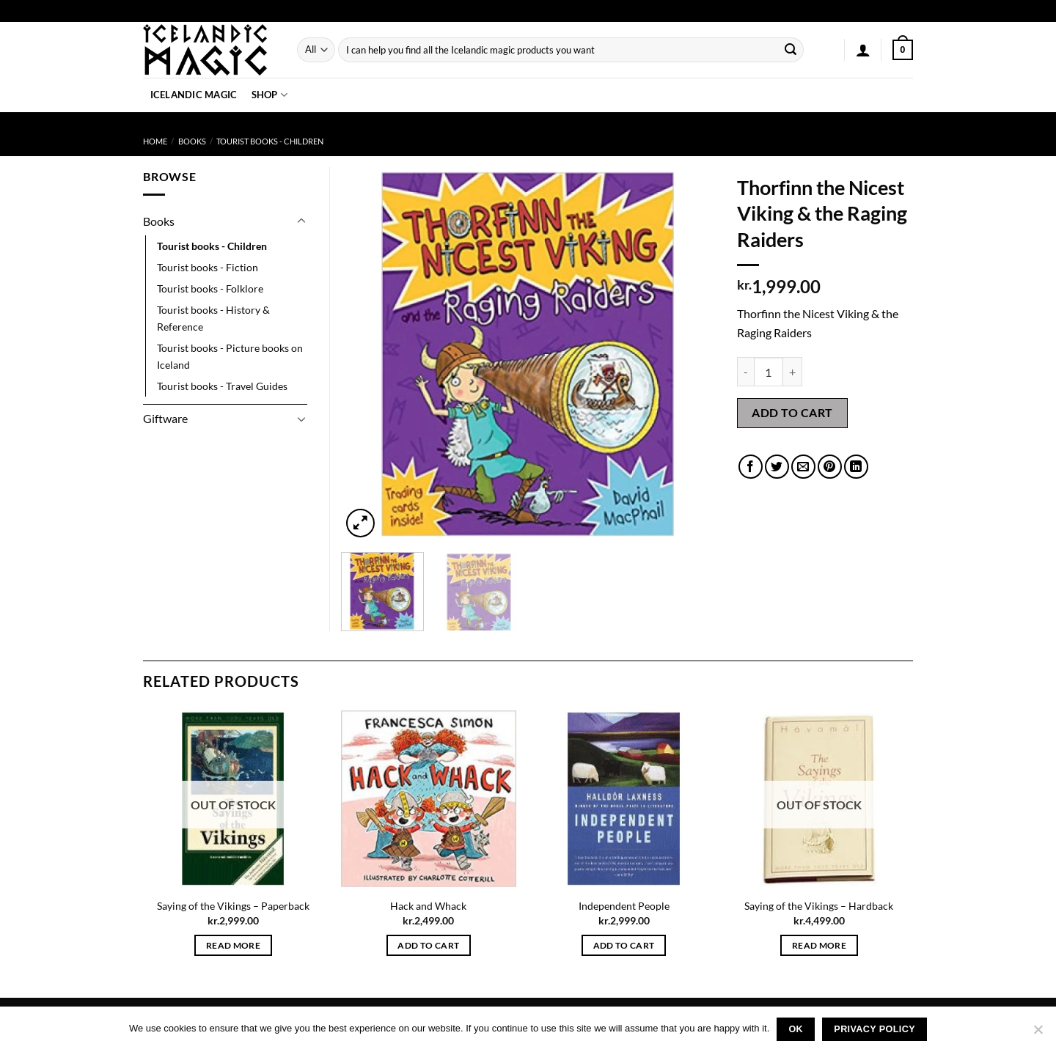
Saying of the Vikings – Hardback (818, 906)
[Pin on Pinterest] (830, 467)
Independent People (624, 906)
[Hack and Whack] (428, 798)
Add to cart (792, 412)
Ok (795, 1029)
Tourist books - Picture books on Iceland (230, 356)
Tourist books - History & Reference (213, 318)
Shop (269, 95)
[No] (1037, 1033)
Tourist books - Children (269, 141)
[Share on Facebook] (750, 467)
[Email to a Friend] (803, 467)
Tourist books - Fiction (207, 267)
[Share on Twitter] (777, 467)
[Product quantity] (768, 371)
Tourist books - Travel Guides (222, 386)
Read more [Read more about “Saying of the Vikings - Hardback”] (819, 945)
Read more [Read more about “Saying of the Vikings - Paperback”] (233, 945)
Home (155, 141)
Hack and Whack (428, 906)
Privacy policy (874, 1029)
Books (192, 141)
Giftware (165, 418)
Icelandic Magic (194, 94)
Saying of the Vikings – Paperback (233, 906)
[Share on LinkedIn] (856, 467)
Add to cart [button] (428, 945)
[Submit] (790, 49)
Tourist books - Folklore (210, 288)
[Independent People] (623, 798)
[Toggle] (301, 221)
